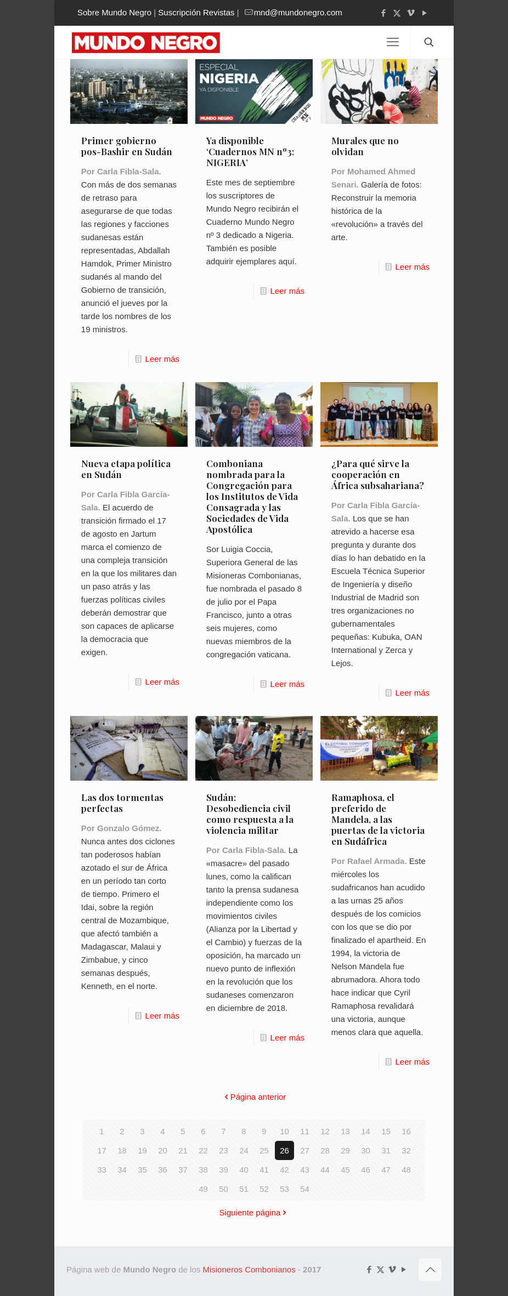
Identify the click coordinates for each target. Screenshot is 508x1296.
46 (365, 1169)
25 (264, 1150)
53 (284, 1188)
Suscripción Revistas (196, 12)
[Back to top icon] (430, 1269)
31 (386, 1150)
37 (183, 1169)
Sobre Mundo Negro (114, 12)
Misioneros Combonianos (248, 1269)
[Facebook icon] (383, 13)
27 (304, 1150)
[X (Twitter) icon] (397, 13)
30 (365, 1150)
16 (406, 1131)
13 (345, 1131)
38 (203, 1169)
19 (142, 1150)
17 (101, 1150)
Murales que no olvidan (365, 145)
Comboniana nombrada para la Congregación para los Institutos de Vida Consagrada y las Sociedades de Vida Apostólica (252, 496)
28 (325, 1150)
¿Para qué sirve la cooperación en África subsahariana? (377, 474)
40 (244, 1169)
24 (244, 1150)
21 (183, 1150)
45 (345, 1169)
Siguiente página (254, 1212)
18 (122, 1150)
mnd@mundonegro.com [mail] (298, 12)
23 (223, 1150)
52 (264, 1188)
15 (386, 1131)
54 (304, 1188)
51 (244, 1188)
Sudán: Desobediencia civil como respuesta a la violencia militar (249, 813)
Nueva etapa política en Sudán (126, 468)
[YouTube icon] (424, 13)
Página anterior (254, 1096)
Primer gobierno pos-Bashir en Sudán (126, 145)
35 (142, 1169)
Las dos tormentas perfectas (122, 802)
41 (264, 1169)
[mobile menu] (392, 42)
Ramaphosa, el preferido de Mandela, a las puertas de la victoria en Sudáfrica (378, 819)
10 (284, 1131)
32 (406, 1150)
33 (101, 1169)
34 (122, 1169)
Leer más (162, 358)
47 (386, 1169)
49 (203, 1188)
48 (406, 1169)
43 (304, 1169)
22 (203, 1150)
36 (162, 1169)
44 (325, 1169)
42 (284, 1169)
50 (223, 1188)
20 (162, 1150)
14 (365, 1131)
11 (304, 1131)
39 (223, 1169)
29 (345, 1150)
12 (325, 1131)
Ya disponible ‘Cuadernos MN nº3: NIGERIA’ (250, 151)
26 (284, 1150)
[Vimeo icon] (411, 13)
